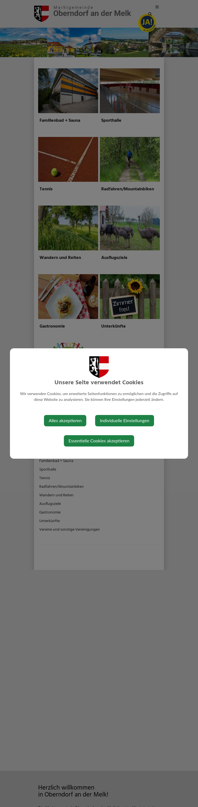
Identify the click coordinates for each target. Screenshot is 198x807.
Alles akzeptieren (65, 420)
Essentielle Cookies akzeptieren (99, 440)
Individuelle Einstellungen (124, 420)
